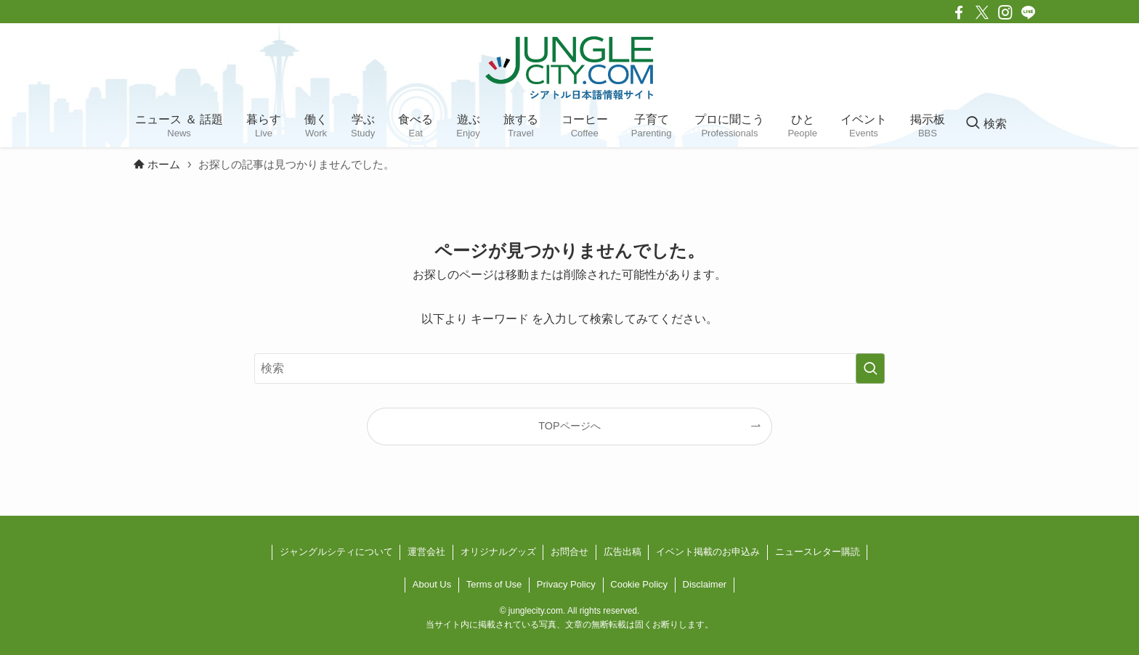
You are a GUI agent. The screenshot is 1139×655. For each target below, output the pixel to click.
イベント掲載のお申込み (708, 551)
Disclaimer (705, 584)
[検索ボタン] (986, 124)
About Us (432, 584)
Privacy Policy (566, 584)
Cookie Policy (639, 584)
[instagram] (1005, 12)
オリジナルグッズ (498, 551)
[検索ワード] (569, 368)
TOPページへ (569, 426)
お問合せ (569, 551)
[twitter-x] (982, 12)
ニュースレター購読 (817, 551)
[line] (1028, 12)
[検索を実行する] (870, 368)
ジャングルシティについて (336, 551)
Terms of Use (494, 584)
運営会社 (426, 551)
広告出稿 (622, 551)
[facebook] (958, 12)
